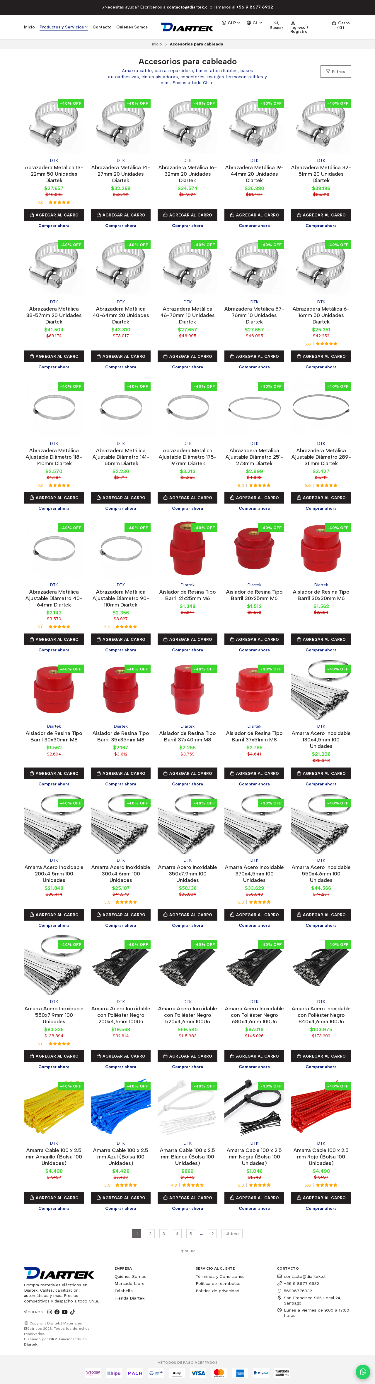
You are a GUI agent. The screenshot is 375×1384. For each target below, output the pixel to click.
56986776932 (294, 1290)
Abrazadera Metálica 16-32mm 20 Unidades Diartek (187, 173)
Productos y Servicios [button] (64, 27)
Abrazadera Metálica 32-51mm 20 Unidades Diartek (321, 173)
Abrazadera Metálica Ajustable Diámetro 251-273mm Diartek (254, 456)
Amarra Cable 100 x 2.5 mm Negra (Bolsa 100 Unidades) (254, 1156)
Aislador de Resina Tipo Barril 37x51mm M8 (254, 736)
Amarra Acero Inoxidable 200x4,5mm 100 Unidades (54, 873)
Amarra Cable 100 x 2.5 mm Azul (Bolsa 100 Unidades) (120, 1156)
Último (232, 1233)
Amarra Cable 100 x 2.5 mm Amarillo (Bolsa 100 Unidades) (54, 1156)
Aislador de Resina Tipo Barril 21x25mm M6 (187, 595)
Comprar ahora (53, 225)
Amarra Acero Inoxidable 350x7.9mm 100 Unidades (187, 873)
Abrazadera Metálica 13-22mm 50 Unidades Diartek (54, 173)
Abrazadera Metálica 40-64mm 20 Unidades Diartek (121, 315)
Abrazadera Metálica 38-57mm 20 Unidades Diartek (54, 315)
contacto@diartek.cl (301, 1276)
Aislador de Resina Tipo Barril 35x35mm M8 (121, 736)
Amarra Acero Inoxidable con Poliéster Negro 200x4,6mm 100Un (120, 1014)
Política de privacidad (217, 1290)
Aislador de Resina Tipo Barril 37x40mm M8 (187, 736)
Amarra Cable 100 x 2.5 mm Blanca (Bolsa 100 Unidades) (187, 1156)
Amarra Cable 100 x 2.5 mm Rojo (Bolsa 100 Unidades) (321, 1156)
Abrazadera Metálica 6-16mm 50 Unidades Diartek (321, 315)
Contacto (102, 27)
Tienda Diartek (130, 1298)
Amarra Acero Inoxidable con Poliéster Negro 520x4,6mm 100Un (187, 1014)
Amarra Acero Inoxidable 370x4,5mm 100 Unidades (254, 873)
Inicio (29, 27)
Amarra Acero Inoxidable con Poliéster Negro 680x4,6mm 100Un (254, 1014)
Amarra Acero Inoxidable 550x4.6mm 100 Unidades (321, 873)
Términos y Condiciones (220, 1276)
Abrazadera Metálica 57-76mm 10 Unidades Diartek (254, 315)
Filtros (335, 71)
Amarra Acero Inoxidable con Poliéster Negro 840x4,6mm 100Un (321, 1014)
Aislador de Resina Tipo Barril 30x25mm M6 (254, 595)
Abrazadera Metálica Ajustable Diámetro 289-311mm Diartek (321, 456)
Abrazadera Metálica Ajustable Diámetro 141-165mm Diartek (121, 456)
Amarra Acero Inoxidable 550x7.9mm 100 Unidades (54, 1014)
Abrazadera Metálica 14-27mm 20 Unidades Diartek (120, 173)
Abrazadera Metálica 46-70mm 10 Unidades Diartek (187, 315)
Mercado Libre (129, 1283)
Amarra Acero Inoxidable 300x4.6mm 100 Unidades (120, 873)
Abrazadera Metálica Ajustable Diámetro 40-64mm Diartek (53, 598)
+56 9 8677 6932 (298, 1283)
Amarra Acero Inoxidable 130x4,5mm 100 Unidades (321, 739)
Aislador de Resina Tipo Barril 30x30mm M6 (321, 595)
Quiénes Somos (132, 27)
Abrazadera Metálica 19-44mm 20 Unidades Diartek (254, 173)
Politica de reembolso (218, 1283)
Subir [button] (187, 1251)
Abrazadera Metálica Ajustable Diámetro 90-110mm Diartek (121, 598)
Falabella (124, 1290)
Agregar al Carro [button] (54, 215)
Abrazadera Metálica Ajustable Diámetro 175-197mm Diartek (188, 456)
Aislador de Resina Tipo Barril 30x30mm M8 (54, 736)
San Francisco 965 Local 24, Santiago (309, 1300)
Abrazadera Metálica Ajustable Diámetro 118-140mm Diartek (54, 456)
